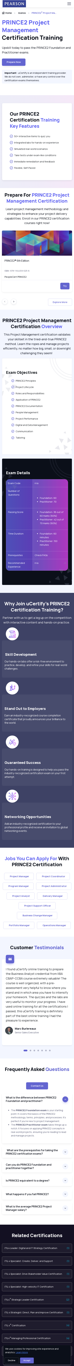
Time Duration (16, 533)
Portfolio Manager (19, 925)
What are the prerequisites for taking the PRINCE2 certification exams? (32, 1151)
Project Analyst (20, 895)
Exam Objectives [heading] (21, 372)
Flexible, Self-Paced (22, 167)
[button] (25, 1050)
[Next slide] (14, 301)
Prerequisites (15, 555)
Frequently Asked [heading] (37, 1069)
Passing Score (15, 512)
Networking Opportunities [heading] (28, 816)
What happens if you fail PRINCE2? (27, 1194)
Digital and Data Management (29, 425)
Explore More (60, 302)
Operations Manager (54, 925)
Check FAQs (41, 555)
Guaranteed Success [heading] (23, 762)
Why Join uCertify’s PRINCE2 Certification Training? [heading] (37, 607)
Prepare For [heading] (37, 198)
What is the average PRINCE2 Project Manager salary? (29, 1208)
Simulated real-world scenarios (29, 148)
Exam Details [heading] (18, 472)
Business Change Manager (37, 915)
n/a (37, 483)
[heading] (37, 30)
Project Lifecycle (22, 387)
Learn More (22, 1352)
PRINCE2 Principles (23, 380)
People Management (24, 412)
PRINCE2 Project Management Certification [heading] (37, 323)
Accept (26, 1360)
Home (7, 12)
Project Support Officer (37, 905)
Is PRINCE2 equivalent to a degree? (27, 1180)
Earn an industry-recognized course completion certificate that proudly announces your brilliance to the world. (35, 719)
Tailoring (18, 437)
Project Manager (19, 876)
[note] (37, 1077)
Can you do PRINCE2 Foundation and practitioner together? (28, 1166)
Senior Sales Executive (27, 1032)
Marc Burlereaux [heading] (25, 1028)
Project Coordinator (53, 876)
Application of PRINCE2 (25, 399)
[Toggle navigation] (69, 4)
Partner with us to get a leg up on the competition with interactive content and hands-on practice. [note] (37, 620)
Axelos (22, 12)
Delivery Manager (52, 895)
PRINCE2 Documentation (27, 406)
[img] (37, 243)
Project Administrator (54, 886)
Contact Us (37, 1085)
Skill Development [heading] (21, 654)
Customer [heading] (37, 947)
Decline (11, 1360)
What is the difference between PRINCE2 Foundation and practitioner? (31, 1099)
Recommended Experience (16, 564)
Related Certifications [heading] (37, 1235)
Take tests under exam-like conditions (33, 155)
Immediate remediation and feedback (32, 161)
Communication (22, 431)
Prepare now (14, 62)
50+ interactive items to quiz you (30, 136)
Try (65, 285)
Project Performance (25, 418)
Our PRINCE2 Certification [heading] (35, 120)
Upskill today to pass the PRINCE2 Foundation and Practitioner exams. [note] (36, 50)
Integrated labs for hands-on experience (34, 142)
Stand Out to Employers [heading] (25, 708)
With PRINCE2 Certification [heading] (37, 861)
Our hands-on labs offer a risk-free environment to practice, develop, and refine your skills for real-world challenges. (36, 665)
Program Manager (18, 886)
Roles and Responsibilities (27, 393)
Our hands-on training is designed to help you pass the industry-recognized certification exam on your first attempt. (37, 773)
